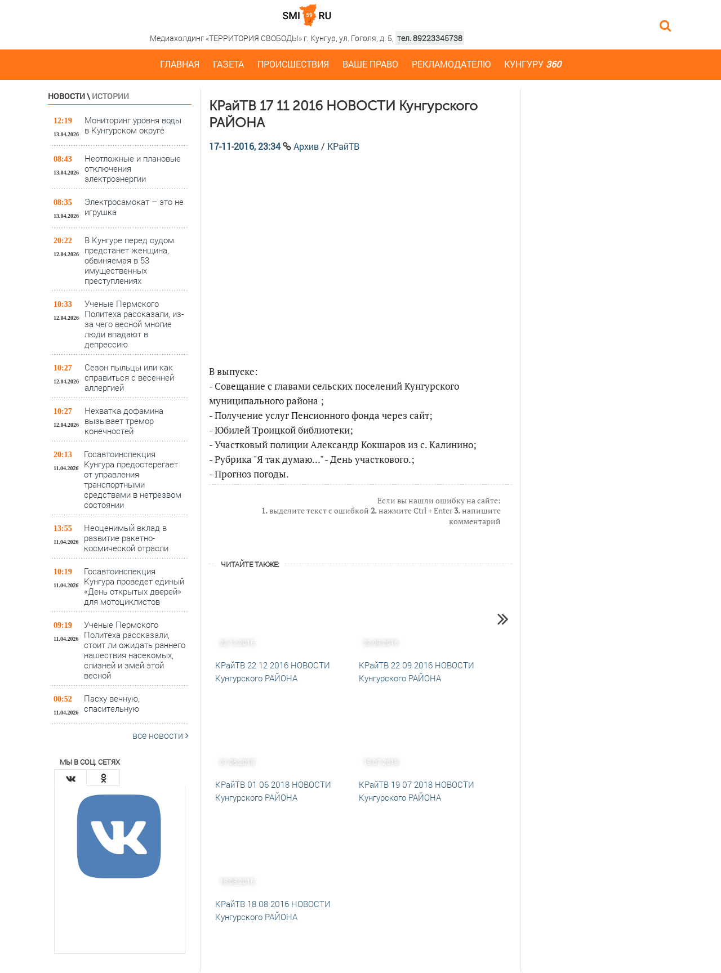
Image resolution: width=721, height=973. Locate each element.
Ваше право (370, 64)
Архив (306, 146)
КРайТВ (343, 146)
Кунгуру (532, 64)
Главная (179, 64)
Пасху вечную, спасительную (112, 703)
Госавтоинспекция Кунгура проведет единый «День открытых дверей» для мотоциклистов (134, 585)
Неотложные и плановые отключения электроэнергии (132, 168)
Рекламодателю (451, 64)
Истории (110, 96)
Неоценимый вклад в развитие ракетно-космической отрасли (126, 537)
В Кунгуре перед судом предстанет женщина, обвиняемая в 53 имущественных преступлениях (129, 259)
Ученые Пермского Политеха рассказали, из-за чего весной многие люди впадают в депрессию (134, 323)
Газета (228, 64)
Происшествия (293, 64)
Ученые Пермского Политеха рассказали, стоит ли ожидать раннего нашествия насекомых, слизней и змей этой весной (134, 649)
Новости (66, 96)
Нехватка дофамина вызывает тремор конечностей (123, 420)
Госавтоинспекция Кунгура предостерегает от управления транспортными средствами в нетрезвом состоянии (132, 479)
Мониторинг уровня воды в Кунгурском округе (132, 125)
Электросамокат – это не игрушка (134, 206)
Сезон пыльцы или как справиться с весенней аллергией (129, 376)
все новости (160, 735)
